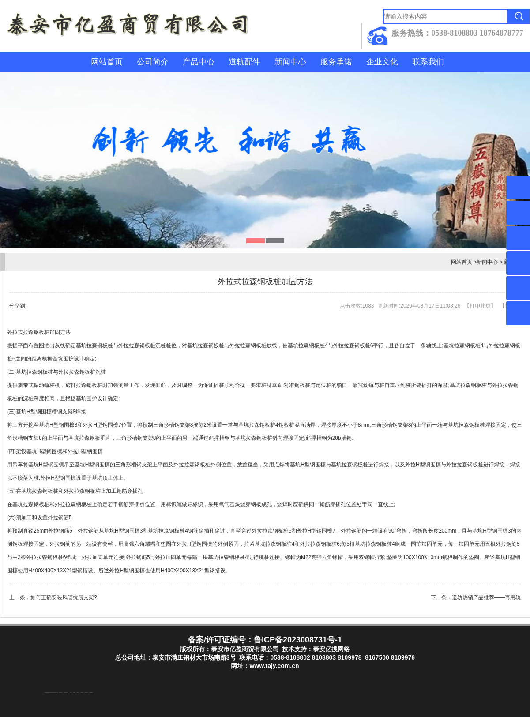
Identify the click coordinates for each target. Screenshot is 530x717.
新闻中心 (290, 61)
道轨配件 (244, 61)
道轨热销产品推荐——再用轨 (486, 597)
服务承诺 (336, 61)
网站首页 (107, 61)
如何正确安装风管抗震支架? (63, 597)
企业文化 (382, 61)
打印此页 (480, 306)
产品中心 (198, 61)
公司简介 (153, 61)
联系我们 (428, 61)
